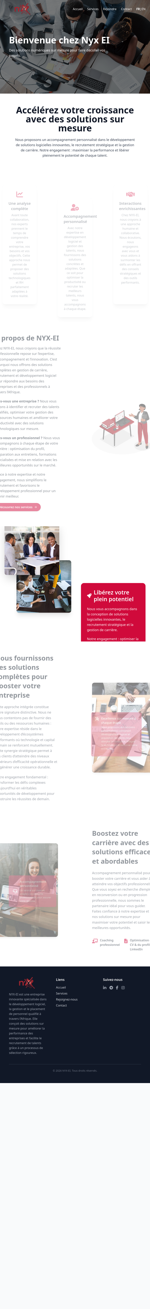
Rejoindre (110, 9)
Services (93, 9)
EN (144, 9)
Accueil (78, 9)
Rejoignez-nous (66, 999)
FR (138, 9)
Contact (126, 9)
